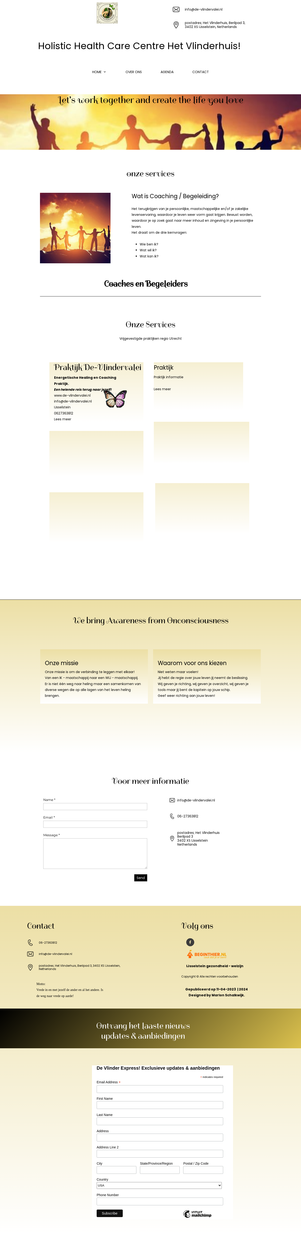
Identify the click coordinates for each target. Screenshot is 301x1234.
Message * (51, 835)
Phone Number (108, 1195)
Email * (49, 817)
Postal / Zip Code (195, 1163)
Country (102, 1179)
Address (103, 1131)
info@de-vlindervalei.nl (73, 401)
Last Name (105, 1115)
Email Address (109, 1082)
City (99, 1163)
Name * (49, 800)
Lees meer (62, 419)
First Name (105, 1098)
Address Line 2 (108, 1147)
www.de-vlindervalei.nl (72, 395)
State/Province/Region (156, 1163)
